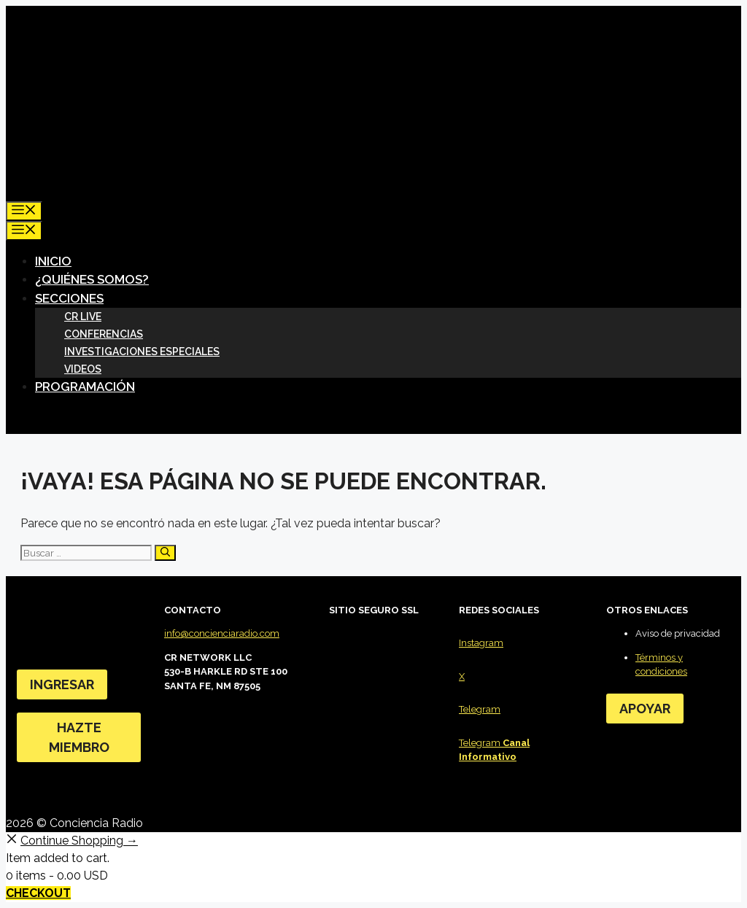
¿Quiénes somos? (92, 279)
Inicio (53, 261)
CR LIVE (82, 316)
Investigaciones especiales (142, 351)
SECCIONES (75, 298)
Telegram (479, 709)
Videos (82, 369)
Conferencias (103, 334)
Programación (85, 386)
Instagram (481, 642)
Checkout (38, 893)
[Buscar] (165, 553)
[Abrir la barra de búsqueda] (18, 191)
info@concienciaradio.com (221, 633)
